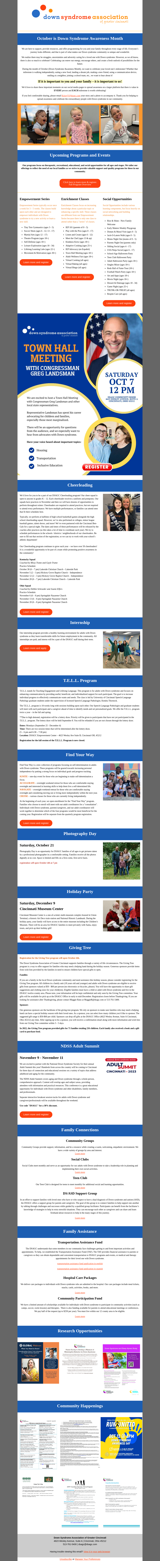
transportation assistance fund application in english (80, 1263)
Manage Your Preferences (87, 1559)
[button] (80, 183)
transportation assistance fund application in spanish (80, 1269)
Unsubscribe (66, 1559)
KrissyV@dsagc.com (71, 96)
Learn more (80, 1153)
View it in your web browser (97, 1551)
